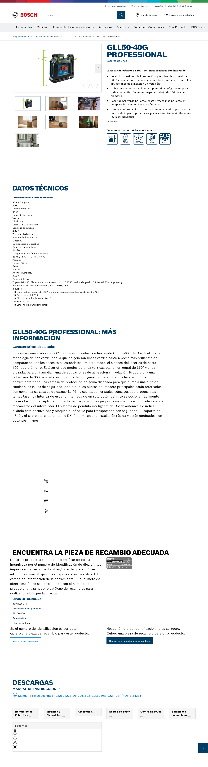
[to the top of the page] (203, 748)
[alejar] (94, 85)
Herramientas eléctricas (47, 36)
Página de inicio (21, 36)
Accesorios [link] (85, 711)
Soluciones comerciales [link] (180, 713)
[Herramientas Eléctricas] (30, 716)
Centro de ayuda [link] (150, 711)
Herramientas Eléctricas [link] (23, 713)
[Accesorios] (94, 712)
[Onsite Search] (121, 15)
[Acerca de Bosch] (110, 716)
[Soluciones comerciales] (189, 716)
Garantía (159, 6)
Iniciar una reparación (115, 6)
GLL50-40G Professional (108, 36)
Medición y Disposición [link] (54, 713)
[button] (15, 732)
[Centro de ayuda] (141, 716)
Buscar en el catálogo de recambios (129, 640)
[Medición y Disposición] (63, 716)
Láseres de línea (83, 36)
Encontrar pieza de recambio (63, 526)
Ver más (114, 121)
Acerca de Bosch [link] (119, 711)
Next (98, 68)
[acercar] (86, 85)
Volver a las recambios (25, 640)
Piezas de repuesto (140, 6)
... (67, 36)
